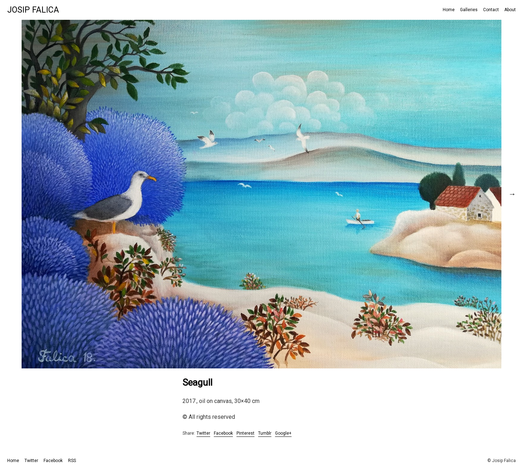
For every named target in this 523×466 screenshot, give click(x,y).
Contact (491, 9)
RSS (72, 460)
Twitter (203, 433)
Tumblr (264, 433)
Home (449, 9)
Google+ (283, 433)
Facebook (223, 433)
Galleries (469, 9)
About (510, 9)
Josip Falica (33, 10)
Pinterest (245, 433)
